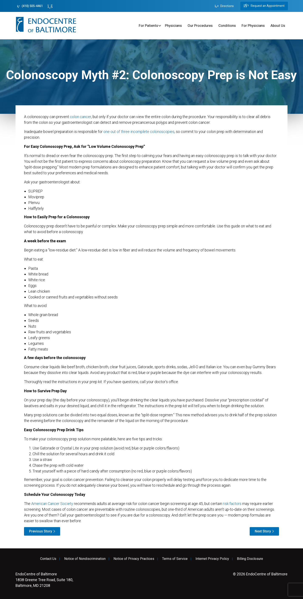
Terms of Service (175, 558)
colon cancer (80, 116)
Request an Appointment (264, 6)
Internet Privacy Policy (212, 558)
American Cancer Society (52, 503)
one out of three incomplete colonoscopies (138, 131)
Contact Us (48, 558)
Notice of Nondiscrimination (85, 558)
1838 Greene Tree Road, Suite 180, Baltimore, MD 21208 (44, 580)
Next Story (263, 531)
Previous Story (40, 531)
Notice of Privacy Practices (133, 558)
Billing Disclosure (250, 558)
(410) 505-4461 (30, 6)
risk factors (232, 503)
